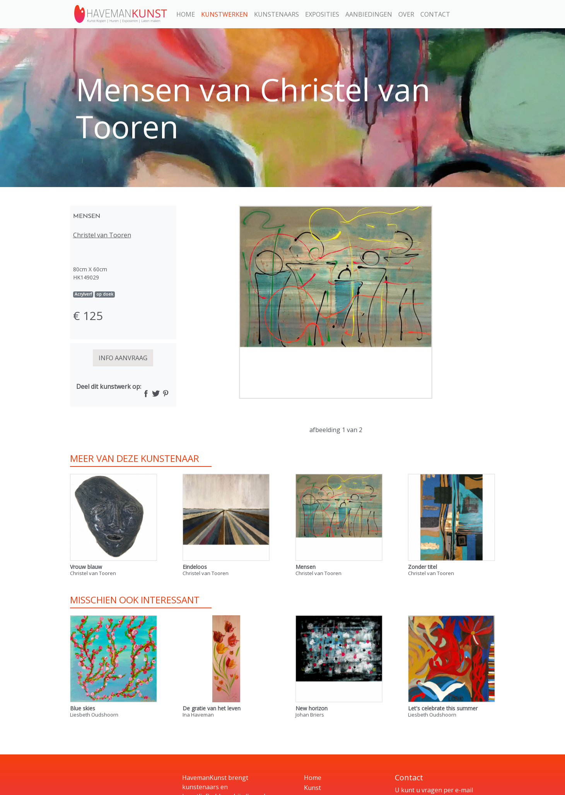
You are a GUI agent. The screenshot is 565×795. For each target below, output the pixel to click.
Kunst (312, 787)
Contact (435, 14)
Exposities (322, 14)
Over (406, 14)
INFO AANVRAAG (123, 358)
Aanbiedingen (368, 14)
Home (185, 14)
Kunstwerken (224, 14)
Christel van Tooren (102, 235)
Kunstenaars (276, 14)
